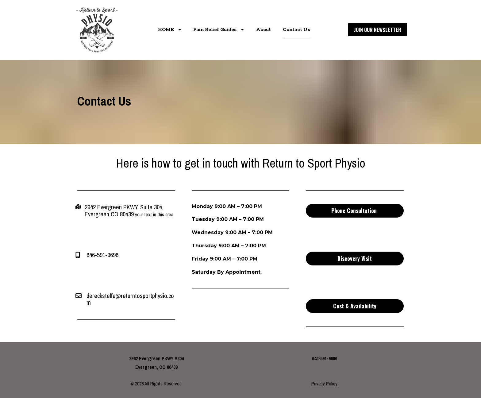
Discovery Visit (354, 258)
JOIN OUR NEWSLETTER (377, 29)
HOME (169, 29)
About (263, 29)
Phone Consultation (354, 210)
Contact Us (296, 29)
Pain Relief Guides (218, 29)
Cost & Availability (354, 306)
